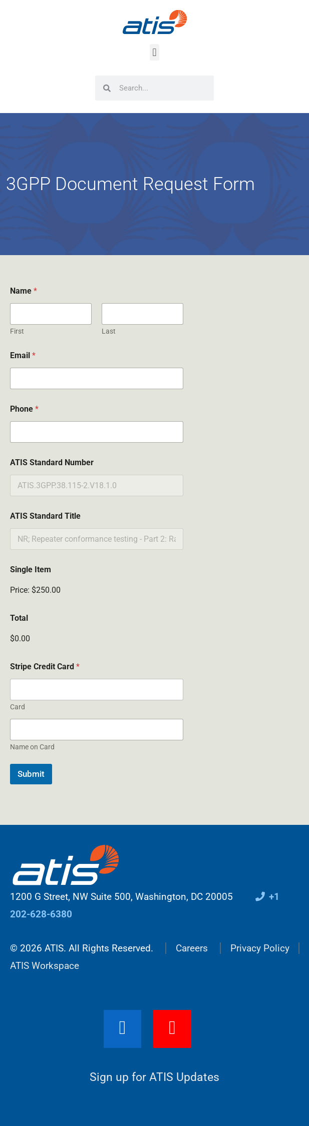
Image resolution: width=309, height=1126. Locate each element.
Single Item (30, 569)
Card (17, 707)
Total (19, 618)
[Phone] (96, 432)
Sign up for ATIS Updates (154, 1077)
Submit (31, 774)
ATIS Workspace (44, 965)
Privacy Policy (259, 948)
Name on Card (32, 747)
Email (23, 355)
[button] (154, 52)
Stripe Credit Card (45, 666)
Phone (24, 409)
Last (109, 331)
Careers (192, 948)
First (17, 331)
